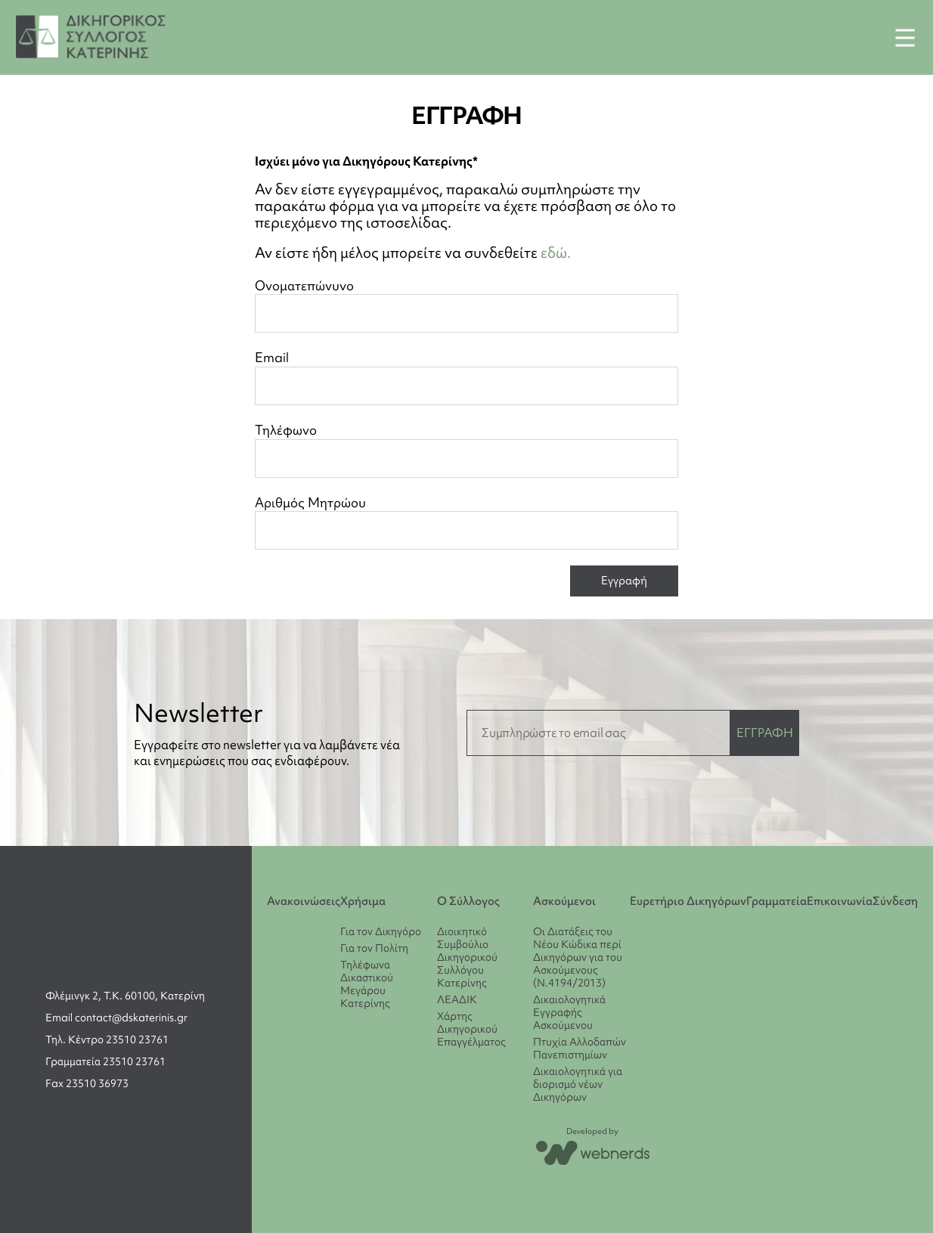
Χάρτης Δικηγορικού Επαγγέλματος (471, 1029)
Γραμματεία (776, 901)
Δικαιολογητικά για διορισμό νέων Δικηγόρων (577, 1084)
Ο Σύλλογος (468, 901)
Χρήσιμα (363, 901)
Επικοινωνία (840, 901)
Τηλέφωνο (466, 449)
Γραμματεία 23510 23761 (105, 1061)
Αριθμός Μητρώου (466, 522)
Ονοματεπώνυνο (466, 305)
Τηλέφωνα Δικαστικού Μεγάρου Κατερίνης (366, 984)
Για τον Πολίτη (374, 948)
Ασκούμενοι (564, 901)
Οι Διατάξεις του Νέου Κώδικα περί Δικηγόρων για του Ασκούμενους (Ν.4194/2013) (577, 957)
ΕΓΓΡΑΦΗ (764, 732)
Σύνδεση (895, 901)
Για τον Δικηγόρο (380, 931)
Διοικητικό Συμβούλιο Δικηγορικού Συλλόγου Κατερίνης (467, 957)
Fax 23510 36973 (87, 1083)
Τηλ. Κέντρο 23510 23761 (107, 1039)
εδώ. (556, 252)
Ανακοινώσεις (303, 901)
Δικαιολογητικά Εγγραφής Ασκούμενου (569, 1012)
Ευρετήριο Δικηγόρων (688, 901)
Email (466, 377)
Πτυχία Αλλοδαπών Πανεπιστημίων (579, 1048)
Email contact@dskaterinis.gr (116, 1017)
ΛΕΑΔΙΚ (457, 999)
